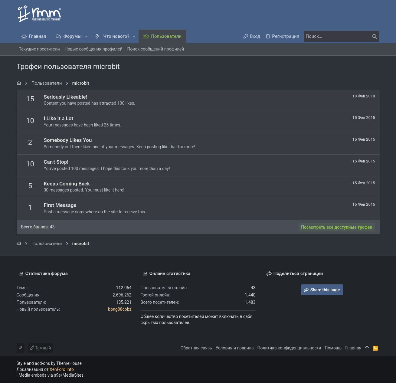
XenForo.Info (62, 369)
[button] (86, 36)
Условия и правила (235, 347)
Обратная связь (196, 347)
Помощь (333, 347)
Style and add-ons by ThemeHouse (49, 363)
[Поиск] (341, 36)
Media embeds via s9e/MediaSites (50, 375)
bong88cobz (119, 309)
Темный (40, 347)
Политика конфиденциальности (289, 347)
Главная (353, 347)
